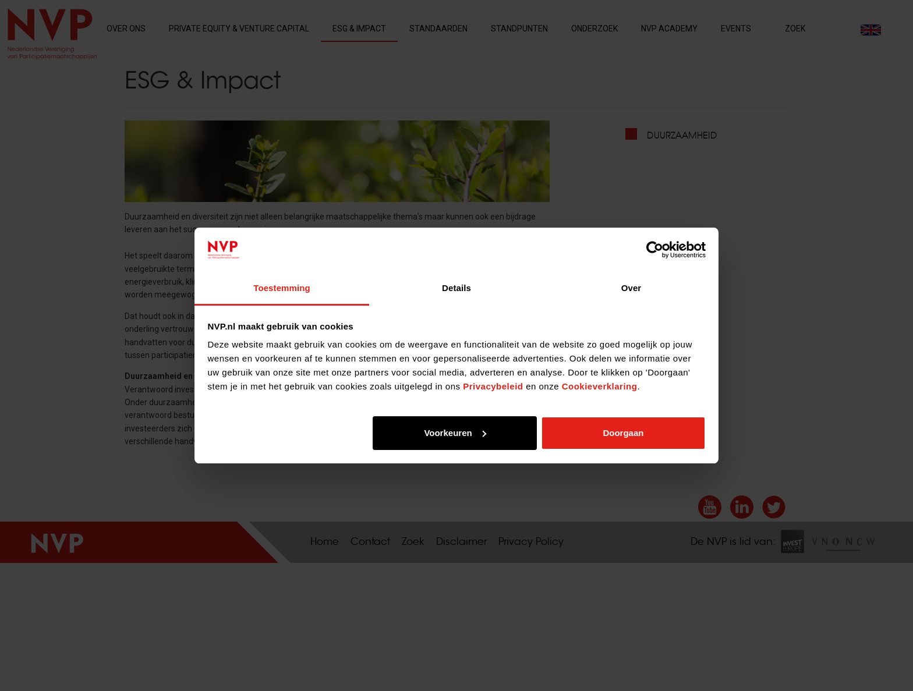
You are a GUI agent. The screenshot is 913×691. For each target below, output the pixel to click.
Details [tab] (456, 288)
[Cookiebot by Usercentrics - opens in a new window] (655, 249)
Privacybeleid (493, 386)
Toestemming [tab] (281, 288)
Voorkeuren (455, 433)
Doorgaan (623, 433)
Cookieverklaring (600, 386)
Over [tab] (631, 288)
